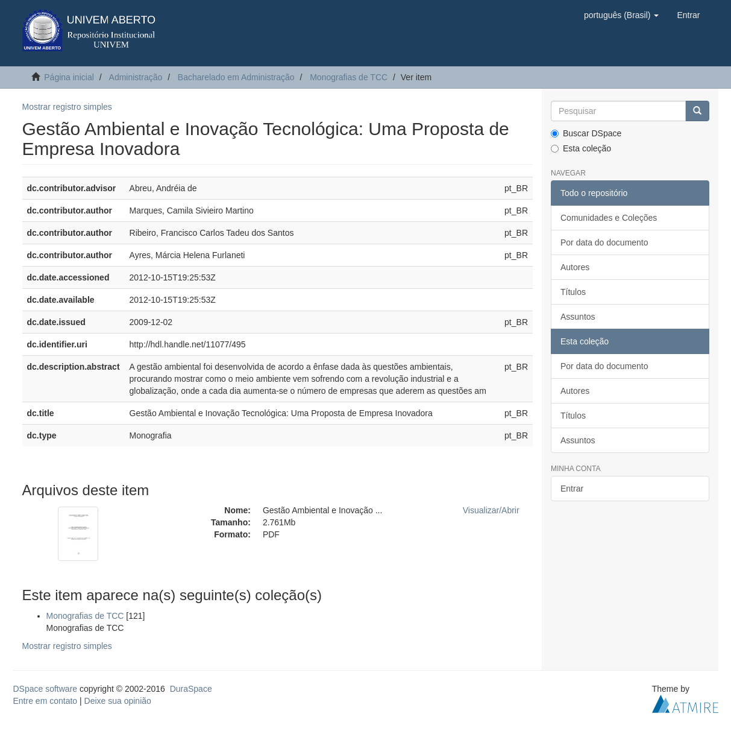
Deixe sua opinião (117, 701)
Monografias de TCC (348, 77)
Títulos (573, 292)
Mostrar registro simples (67, 107)
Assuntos (577, 316)
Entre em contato (45, 701)
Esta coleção (581, 148)
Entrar (571, 488)
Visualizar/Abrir (491, 510)
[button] (621, 15)
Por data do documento (604, 242)
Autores (574, 267)
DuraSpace (191, 689)
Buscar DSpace (586, 133)
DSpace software (45, 689)
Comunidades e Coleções (608, 218)
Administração (136, 77)
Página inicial (69, 77)
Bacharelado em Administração (236, 77)
